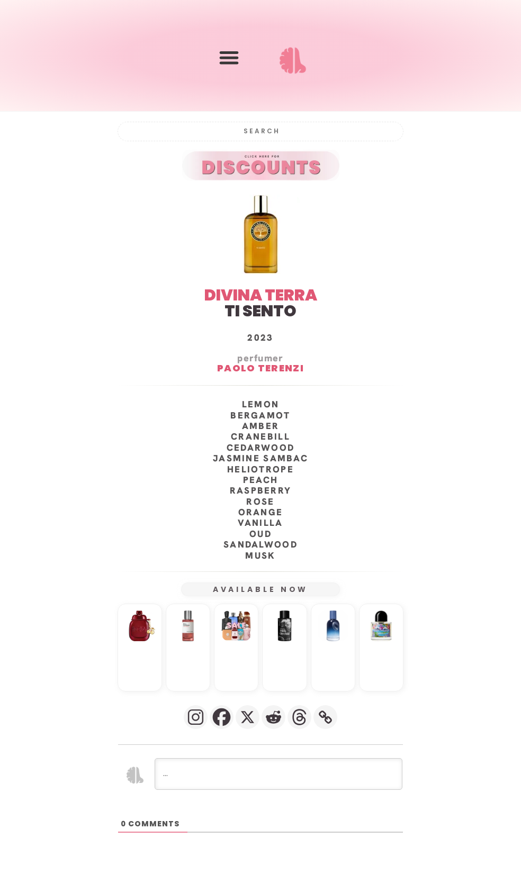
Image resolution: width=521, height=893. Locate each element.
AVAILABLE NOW (261, 589)
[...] (278, 773)
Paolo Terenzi (260, 367)
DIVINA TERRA (260, 295)
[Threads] (299, 716)
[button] (229, 58)
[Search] (260, 131)
